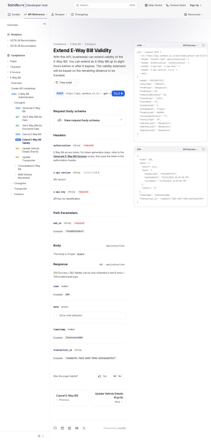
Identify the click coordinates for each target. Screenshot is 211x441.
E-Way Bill (88, 27)
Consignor (102, 27)
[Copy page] (76, 70)
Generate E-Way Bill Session (95, 143)
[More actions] (89, 70)
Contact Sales (176, 5)
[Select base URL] (96, 81)
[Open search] (105, 5)
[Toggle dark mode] (41, 436)
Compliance (72, 27)
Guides (14, 15)
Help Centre (153, 5)
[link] (96, 107)
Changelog (79, 15)
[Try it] (118, 81)
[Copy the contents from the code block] (203, 28)
